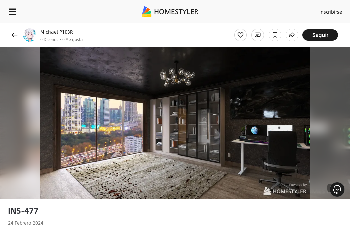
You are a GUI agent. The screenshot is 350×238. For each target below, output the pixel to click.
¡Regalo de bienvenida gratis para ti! (266, 27)
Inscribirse (318, 10)
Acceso (292, 10)
